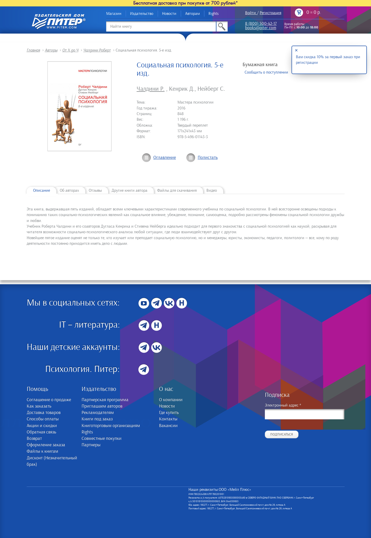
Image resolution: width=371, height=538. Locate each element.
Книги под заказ (97, 419)
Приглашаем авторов (102, 406)
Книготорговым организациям (111, 425)
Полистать (208, 157)
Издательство (141, 13)
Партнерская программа (105, 399)
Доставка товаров (44, 412)
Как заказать (39, 406)
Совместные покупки (102, 438)
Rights (213, 13)
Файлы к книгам (42, 451)
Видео (211, 190)
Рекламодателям (98, 412)
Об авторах (69, 190)
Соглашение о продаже (49, 399)
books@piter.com (260, 28)
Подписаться (281, 434)
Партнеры (91, 445)
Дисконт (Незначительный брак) (52, 461)
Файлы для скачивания (177, 190)
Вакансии (168, 425)
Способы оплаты (43, 419)
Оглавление (164, 157)
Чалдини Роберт (97, 50)
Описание (41, 190)
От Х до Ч (70, 50)
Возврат (34, 438)
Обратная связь (41, 432)
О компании (171, 399)
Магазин (113, 13)
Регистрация (270, 13)
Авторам (192, 13)
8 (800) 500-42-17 (261, 24)
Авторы (51, 50)
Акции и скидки (42, 425)
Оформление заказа (46, 445)
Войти (250, 13)
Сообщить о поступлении (266, 72)
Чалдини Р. (151, 89)
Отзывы (95, 190)
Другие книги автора (129, 190)
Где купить (169, 412)
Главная (33, 50)
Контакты (168, 419)
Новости (169, 13)
